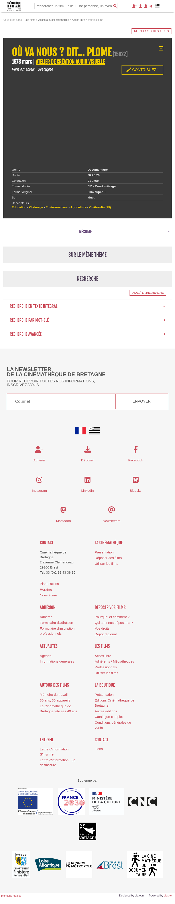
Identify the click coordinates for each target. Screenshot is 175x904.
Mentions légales (11, 895)
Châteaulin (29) (100, 207)
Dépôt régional (106, 634)
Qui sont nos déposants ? (114, 623)
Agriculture (78, 207)
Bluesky (136, 490)
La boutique (105, 685)
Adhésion (48, 607)
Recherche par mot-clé (87, 320)
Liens (99, 749)
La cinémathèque (109, 542)
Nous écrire (48, 595)
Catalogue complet (109, 717)
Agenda (45, 656)
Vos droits (102, 628)
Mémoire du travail (54, 694)
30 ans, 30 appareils (55, 700)
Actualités (49, 646)
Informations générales (57, 661)
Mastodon (63, 521)
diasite (168, 895)
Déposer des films (108, 558)
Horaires (46, 589)
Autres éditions (106, 711)
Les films (102, 646)
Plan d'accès (49, 584)
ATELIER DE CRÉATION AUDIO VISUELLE (70, 62)
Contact (46, 542)
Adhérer (46, 617)
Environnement (57, 207)
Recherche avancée (87, 334)
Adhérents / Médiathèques (114, 661)
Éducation (19, 207)
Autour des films (54, 685)
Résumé (85, 231)
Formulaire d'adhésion (56, 623)
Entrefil (47, 739)
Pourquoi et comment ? (112, 617)
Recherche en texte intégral (87, 306)
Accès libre (103, 656)
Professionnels (106, 667)
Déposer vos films (110, 607)
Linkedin (87, 490)
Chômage (36, 207)
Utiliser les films (106, 563)
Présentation (104, 552)
